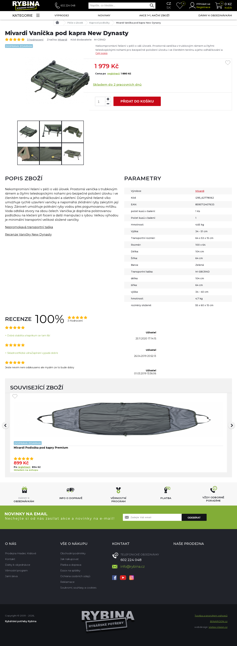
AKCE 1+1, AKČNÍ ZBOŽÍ (154, 15)
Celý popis (101, 53)
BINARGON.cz (218, 621)
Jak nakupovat (69, 559)
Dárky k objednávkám (215, 15)
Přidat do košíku (137, 101)
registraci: (113, 73)
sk (169, 8)
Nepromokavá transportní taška (29, 227)
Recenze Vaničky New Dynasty (28, 234)
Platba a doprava (70, 564)
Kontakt (10, 559)
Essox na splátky (70, 570)
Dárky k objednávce (17, 564)
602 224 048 (68, 5)
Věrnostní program (16, 570)
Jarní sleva (11, 576)
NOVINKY (104, 15)
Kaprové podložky (99, 22)
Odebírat (194, 517)
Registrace (203, 7)
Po (16, 467)
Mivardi (62, 39)
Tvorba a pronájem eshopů (211, 615)
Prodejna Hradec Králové (20, 553)
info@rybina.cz (132, 567)
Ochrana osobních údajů (75, 576)
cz (169, 4)
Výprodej (62, 15)
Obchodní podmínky (73, 553)
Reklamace (67, 582)
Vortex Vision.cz (218, 627)
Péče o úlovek (75, 22)
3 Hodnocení (75, 320)
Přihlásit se (203, 4)
